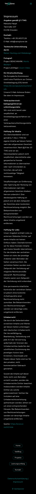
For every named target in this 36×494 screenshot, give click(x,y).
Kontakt (18, 470)
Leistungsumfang (18, 464)
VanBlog (18, 451)
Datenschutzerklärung (17, 478)
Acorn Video (24, 68)
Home (18, 445)
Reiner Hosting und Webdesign (17, 53)
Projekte (18, 458)
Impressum (18, 482)
